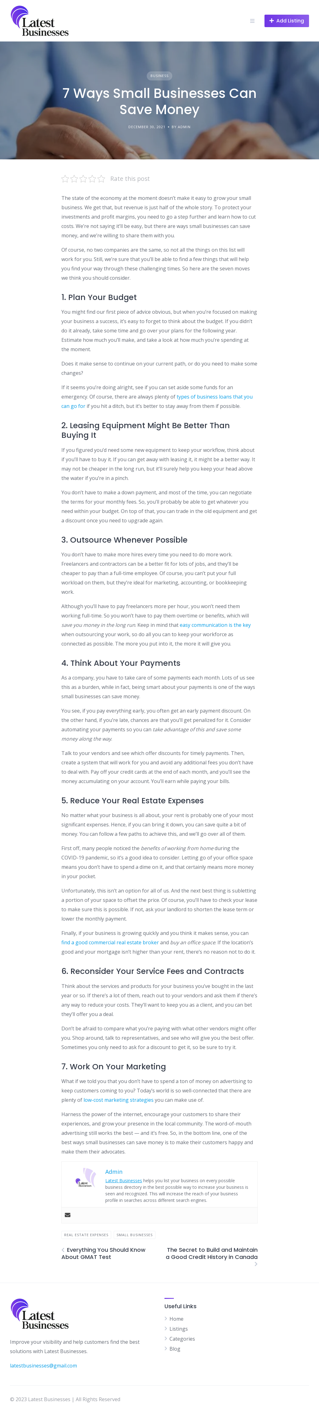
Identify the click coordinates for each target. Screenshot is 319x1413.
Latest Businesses (123, 1180)
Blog (174, 1348)
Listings (178, 1328)
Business (159, 75)
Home (176, 1318)
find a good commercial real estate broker (110, 942)
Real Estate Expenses (86, 1234)
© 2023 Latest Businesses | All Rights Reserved (65, 1399)
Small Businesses (135, 1234)
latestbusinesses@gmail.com (43, 1365)
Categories (182, 1338)
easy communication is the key (215, 625)
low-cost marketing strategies (118, 1099)
